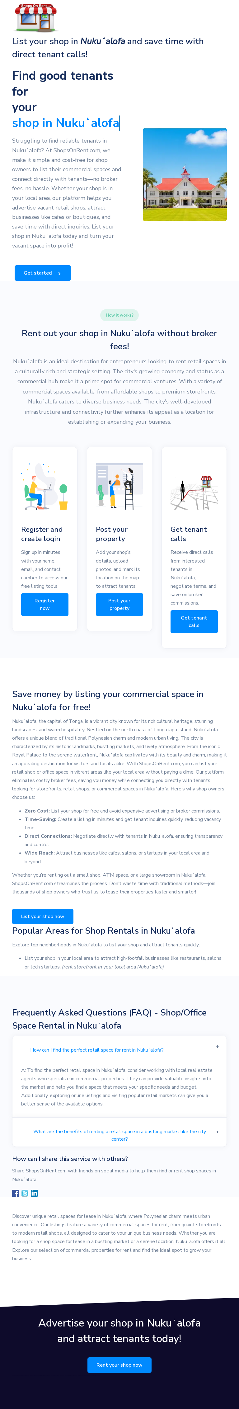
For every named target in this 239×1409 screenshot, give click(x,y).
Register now (45, 604)
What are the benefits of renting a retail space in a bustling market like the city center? (119, 1135)
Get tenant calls (194, 622)
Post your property (119, 604)
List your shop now (42, 916)
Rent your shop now (119, 1365)
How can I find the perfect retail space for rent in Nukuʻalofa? (97, 1050)
